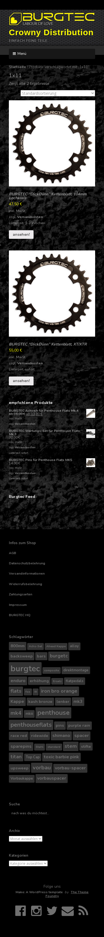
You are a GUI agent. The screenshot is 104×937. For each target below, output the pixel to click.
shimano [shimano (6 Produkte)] (61, 736)
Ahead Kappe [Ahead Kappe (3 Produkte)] (56, 646)
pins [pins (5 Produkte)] (60, 725)
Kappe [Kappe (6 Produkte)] (17, 701)
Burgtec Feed (22, 496)
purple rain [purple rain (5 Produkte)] (79, 725)
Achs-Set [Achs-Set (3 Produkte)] (35, 646)
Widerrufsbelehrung (25, 584)
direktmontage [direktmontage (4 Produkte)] (75, 670)
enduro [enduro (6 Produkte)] (18, 681)
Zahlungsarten (20, 594)
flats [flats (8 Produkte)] (16, 691)
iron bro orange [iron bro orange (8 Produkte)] (59, 691)
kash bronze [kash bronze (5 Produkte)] (40, 701)
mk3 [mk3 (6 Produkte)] (78, 701)
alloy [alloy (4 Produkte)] (74, 646)
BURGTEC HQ (20, 615)
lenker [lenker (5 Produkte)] (63, 701)
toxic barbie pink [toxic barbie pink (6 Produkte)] (61, 757)
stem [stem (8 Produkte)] (71, 746)
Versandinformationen (27, 573)
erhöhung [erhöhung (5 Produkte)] (39, 680)
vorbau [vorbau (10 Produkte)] (42, 767)
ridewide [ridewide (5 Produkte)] (39, 735)
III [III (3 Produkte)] (35, 692)
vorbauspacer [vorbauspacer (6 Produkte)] (51, 778)
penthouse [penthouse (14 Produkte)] (53, 712)
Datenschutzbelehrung (27, 563)
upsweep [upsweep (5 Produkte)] (20, 768)
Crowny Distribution (51, 32)
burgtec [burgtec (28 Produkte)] (25, 668)
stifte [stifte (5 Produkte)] (86, 746)
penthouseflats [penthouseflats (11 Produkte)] (31, 725)
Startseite (17, 67)
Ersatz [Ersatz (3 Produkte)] (57, 681)
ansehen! (21, 234)
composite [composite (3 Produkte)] (51, 670)
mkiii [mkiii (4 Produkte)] (29, 713)
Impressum (18, 605)
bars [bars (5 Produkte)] (41, 656)
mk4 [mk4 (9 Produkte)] (16, 713)
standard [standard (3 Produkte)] (53, 747)
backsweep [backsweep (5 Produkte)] (22, 656)
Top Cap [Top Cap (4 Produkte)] (33, 757)
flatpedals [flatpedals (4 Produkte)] (74, 681)
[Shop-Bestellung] (58, 93)
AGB (12, 553)
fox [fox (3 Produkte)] (28, 692)
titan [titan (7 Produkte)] (16, 757)
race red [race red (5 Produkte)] (19, 735)
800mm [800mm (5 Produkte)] (18, 646)
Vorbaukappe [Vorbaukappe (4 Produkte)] (22, 778)
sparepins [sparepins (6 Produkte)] (21, 746)
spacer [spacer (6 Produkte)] (81, 736)
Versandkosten (30, 216)
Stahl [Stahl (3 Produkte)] (39, 747)
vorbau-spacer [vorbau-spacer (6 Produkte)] (70, 768)
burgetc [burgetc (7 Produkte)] (59, 656)
